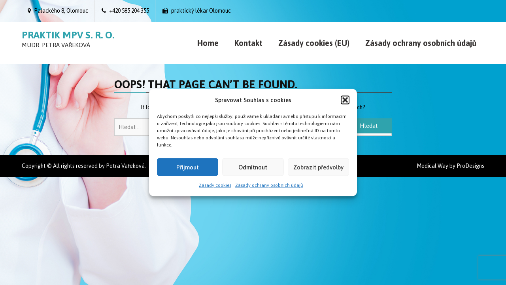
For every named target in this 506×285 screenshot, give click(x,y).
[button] (345, 100)
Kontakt (248, 43)
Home (208, 43)
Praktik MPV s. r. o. (68, 34)
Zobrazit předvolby (318, 166)
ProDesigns (470, 166)
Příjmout (187, 166)
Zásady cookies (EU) (313, 43)
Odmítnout (252, 166)
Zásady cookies (215, 185)
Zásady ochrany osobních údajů (269, 185)
